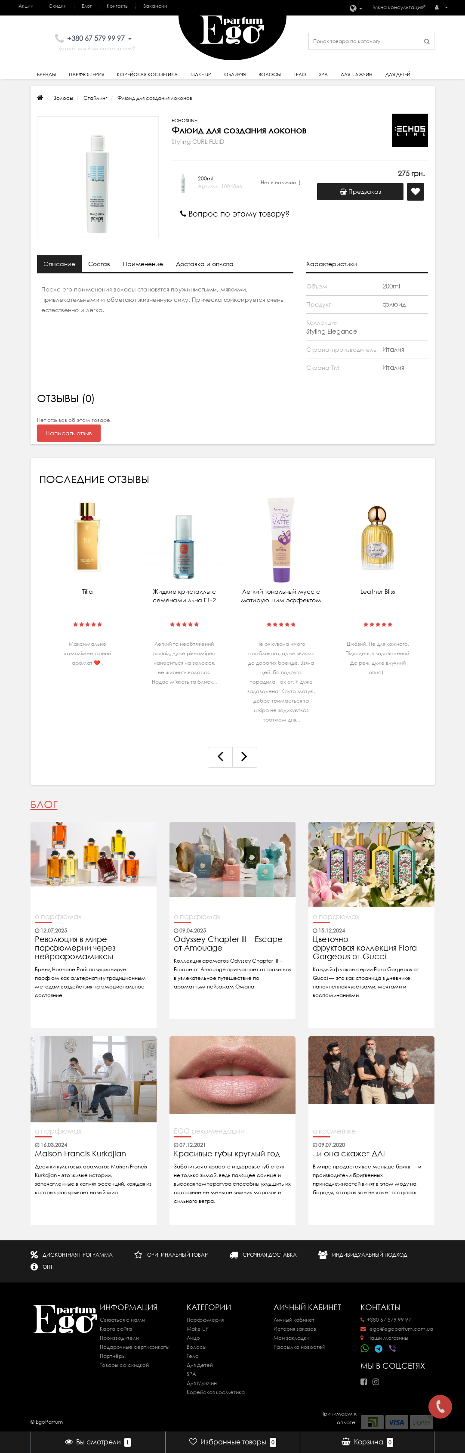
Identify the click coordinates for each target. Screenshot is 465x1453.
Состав (99, 264)
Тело (300, 74)
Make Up (201, 74)
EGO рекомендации (209, 1131)
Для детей (397, 74)
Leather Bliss (377, 591)
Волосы (270, 74)
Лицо (193, 1337)
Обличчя (235, 74)
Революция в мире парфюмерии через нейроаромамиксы (75, 948)
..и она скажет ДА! (349, 1153)
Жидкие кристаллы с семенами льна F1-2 (184, 595)
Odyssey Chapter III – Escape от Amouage (228, 943)
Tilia (87, 591)
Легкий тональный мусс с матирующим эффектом (281, 595)
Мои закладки (291, 1337)
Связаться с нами (122, 1319)
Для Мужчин (357, 74)
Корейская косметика (147, 74)
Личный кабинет (294, 1319)
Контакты (117, 6)
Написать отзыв (69, 433)
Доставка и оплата (205, 264)
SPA (323, 74)
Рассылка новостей (299, 1347)
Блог (87, 6)
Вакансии (155, 6)
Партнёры (113, 1356)
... (425, 74)
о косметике (334, 1131)
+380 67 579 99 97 (385, 1319)
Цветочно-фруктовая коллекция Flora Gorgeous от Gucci (365, 948)
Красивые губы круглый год (227, 1153)
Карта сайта (116, 1328)
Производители (119, 1337)
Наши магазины (384, 1337)
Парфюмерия (86, 74)
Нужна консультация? (398, 7)
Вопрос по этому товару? (235, 213)
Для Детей (200, 1365)
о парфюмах (58, 916)
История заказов (295, 1328)
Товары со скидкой (124, 1365)
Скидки (58, 6)
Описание (59, 264)
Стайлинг (95, 98)
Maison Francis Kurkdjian (80, 1153)
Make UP (198, 1328)
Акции (26, 6)
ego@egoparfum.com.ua (396, 1328)
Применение (143, 264)
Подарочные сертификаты (134, 1347)
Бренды (46, 74)
